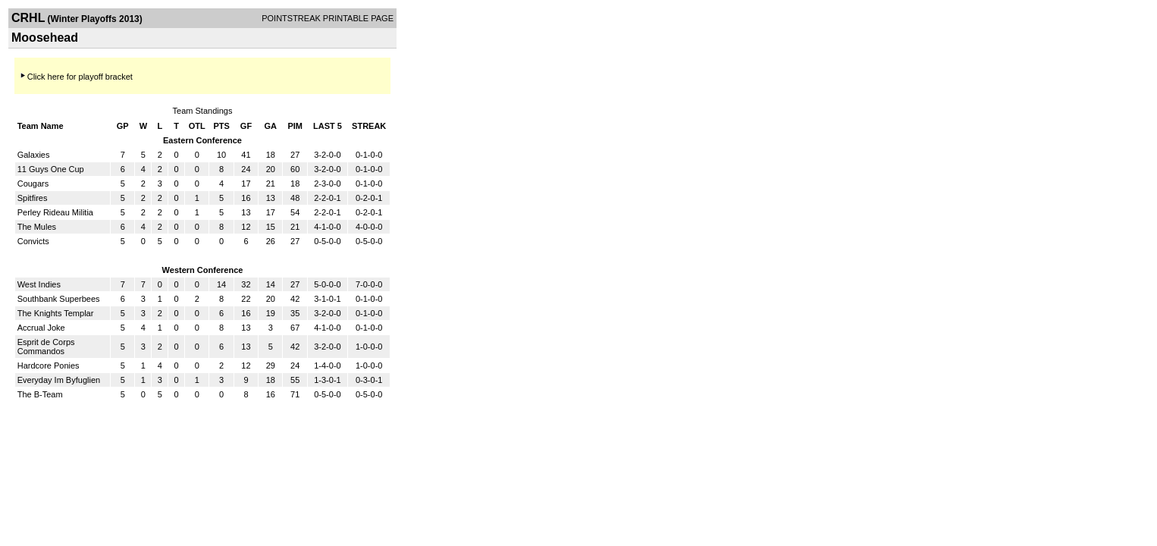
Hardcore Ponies (48, 365)
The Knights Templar (55, 313)
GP (123, 125)
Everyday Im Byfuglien (58, 379)
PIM (295, 125)
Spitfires (32, 197)
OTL (197, 125)
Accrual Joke (41, 327)
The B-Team (40, 394)
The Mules (36, 226)
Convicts (33, 241)
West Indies (39, 284)
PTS (221, 125)
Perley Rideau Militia (55, 212)
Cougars (33, 183)
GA (271, 125)
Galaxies (33, 154)
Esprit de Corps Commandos (46, 346)
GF (246, 125)
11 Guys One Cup (50, 169)
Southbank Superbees (58, 298)
